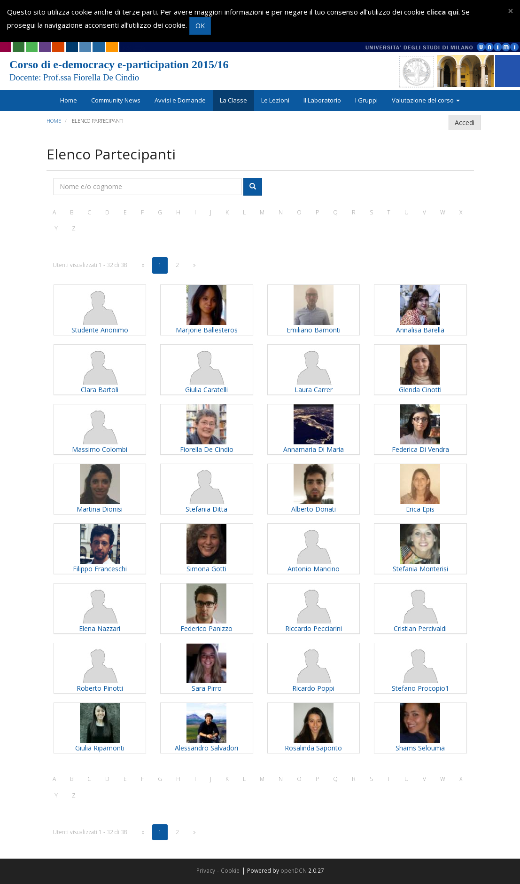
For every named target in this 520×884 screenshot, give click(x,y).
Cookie (230, 870)
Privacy (205, 870)
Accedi (464, 122)
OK (200, 25)
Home (68, 100)
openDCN (293, 870)
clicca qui (442, 11)
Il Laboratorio (322, 100)
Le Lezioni (275, 100)
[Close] (510, 11)
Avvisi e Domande (180, 100)
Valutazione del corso (426, 100)
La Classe (233, 100)
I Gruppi (366, 100)
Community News (115, 100)
